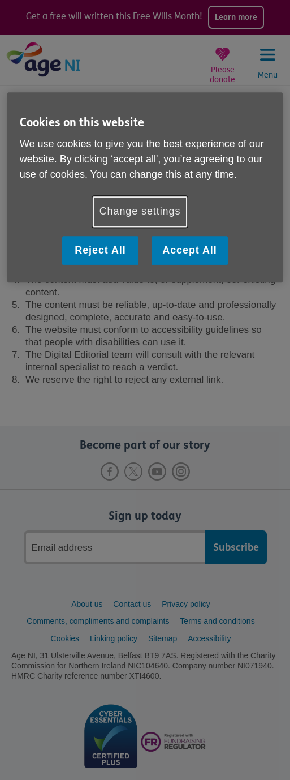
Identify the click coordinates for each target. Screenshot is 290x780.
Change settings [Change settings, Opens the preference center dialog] (140, 211)
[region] (145, 187)
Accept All (189, 250)
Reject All (100, 250)
